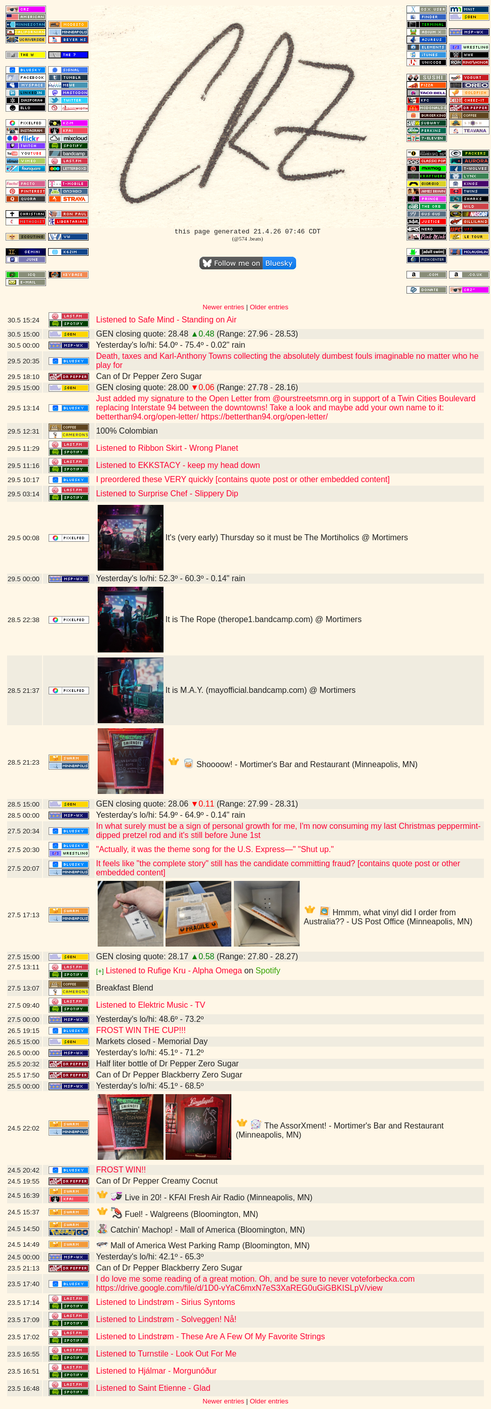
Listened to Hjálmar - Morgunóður (156, 1371)
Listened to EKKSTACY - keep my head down (178, 465)
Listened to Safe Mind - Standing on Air (166, 319)
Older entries (269, 307)
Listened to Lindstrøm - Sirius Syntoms (165, 1302)
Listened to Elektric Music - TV (151, 1005)
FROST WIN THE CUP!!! (141, 1030)
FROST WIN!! (121, 1169)
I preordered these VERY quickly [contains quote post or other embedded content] (243, 479)
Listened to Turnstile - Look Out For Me (166, 1353)
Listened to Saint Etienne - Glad (153, 1388)
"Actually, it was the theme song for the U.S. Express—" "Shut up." (215, 849)
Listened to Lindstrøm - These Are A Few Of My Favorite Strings (210, 1336)
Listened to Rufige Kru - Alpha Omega (174, 970)
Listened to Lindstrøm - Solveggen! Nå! (166, 1319)
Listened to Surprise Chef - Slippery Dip (167, 493)
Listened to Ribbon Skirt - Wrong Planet (167, 448)
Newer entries (223, 307)
